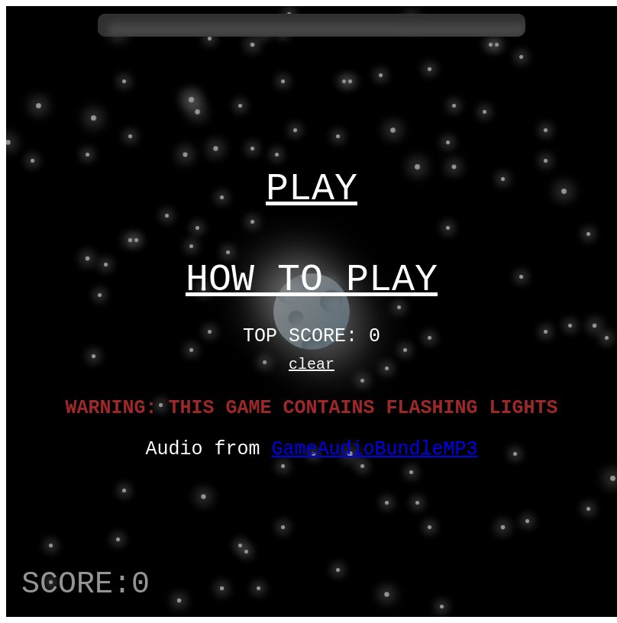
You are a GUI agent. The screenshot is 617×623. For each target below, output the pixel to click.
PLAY (311, 178)
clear (311, 371)
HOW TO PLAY (312, 277)
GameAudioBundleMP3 (375, 463)
